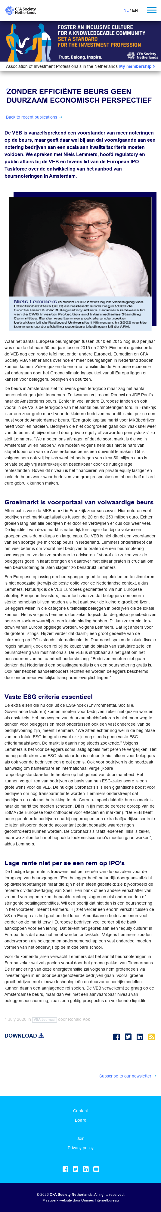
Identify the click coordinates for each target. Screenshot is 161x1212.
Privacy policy (81, 1148)
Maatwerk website (57, 1200)
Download (24, 1036)
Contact (80, 1111)
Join (81, 1138)
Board (80, 1120)
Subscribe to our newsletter (125, 1076)
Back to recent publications (31, 117)
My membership (137, 66)
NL (125, 10)
